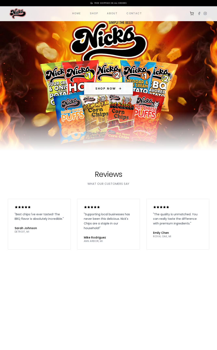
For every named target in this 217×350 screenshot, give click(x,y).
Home (76, 13)
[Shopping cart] (191, 13)
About (112, 13)
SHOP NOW (108, 88)
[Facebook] (199, 13)
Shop (94, 13)
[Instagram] (205, 13)
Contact (134, 13)
